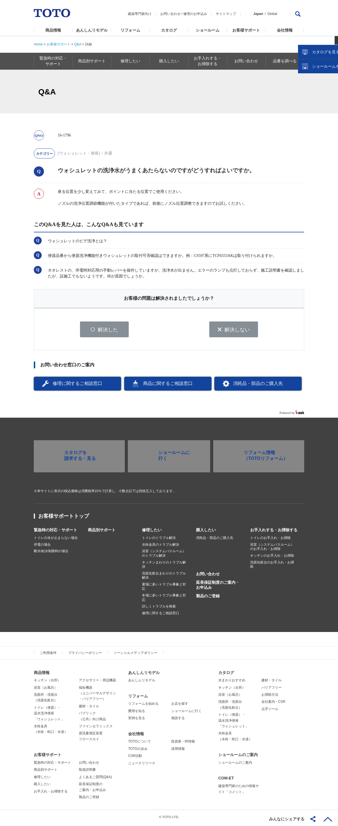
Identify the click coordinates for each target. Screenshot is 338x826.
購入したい (206, 532)
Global (272, 14)
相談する (178, 720)
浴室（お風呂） (45, 689)
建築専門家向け (140, 14)
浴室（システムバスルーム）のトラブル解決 (164, 555)
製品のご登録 (208, 598)
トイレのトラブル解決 (159, 540)
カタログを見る (315, 106)
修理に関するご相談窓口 (77, 385)
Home (38, 44)
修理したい (152, 532)
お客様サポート (246, 30)
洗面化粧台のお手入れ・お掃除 (272, 566)
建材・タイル (89, 708)
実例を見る (136, 720)
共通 (108, 153)
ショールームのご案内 (238, 756)
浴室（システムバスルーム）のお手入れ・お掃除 (272, 549)
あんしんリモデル (92, 30)
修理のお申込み (195, 14)
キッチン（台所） (47, 682)
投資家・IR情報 (183, 743)
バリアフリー (271, 689)
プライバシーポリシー (85, 655)
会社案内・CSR (273, 704)
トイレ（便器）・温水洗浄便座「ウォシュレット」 (49, 715)
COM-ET (226, 780)
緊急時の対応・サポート (55, 532)
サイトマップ (226, 14)
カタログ (169, 30)
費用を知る (136, 713)
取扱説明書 (87, 772)
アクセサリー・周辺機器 (97, 682)
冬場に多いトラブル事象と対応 (164, 599)
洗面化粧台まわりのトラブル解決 (164, 577)
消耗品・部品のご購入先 (258, 385)
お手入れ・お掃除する (51, 793)
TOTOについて (139, 743)
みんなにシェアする (286, 819)
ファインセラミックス (96, 728)
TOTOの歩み (138, 751)
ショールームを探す (319, 120)
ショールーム (207, 30)
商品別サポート (101, 532)
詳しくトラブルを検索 (159, 608)
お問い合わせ (170, 14)
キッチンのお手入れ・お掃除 (272, 558)
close (331, 92)
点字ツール (269, 711)
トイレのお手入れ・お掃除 (270, 540)
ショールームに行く (186, 713)
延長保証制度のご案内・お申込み (217, 587)
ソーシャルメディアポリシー (135, 655)
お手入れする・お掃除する (273, 532)
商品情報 (53, 30)
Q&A (77, 44)
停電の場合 (42, 547)
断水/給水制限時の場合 (51, 553)
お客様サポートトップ (63, 518)
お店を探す (179, 706)
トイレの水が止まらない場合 (56, 540)
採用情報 (178, 751)
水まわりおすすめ (231, 682)
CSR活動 (135, 758)
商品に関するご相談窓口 (168, 385)
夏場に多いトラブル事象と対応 (164, 588)
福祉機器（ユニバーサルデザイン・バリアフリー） (97, 695)
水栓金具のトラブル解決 (160, 547)
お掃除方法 (269, 697)
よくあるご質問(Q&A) (95, 779)
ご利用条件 (48, 655)
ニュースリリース (141, 765)
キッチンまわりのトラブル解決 (164, 566)
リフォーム (130, 30)
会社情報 (285, 30)
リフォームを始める (143, 706)
